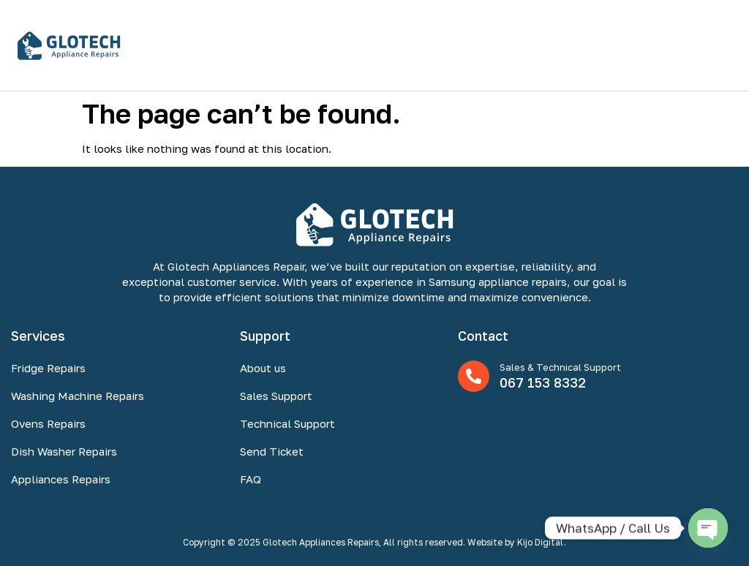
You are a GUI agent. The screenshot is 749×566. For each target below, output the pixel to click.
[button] (722, 45)
